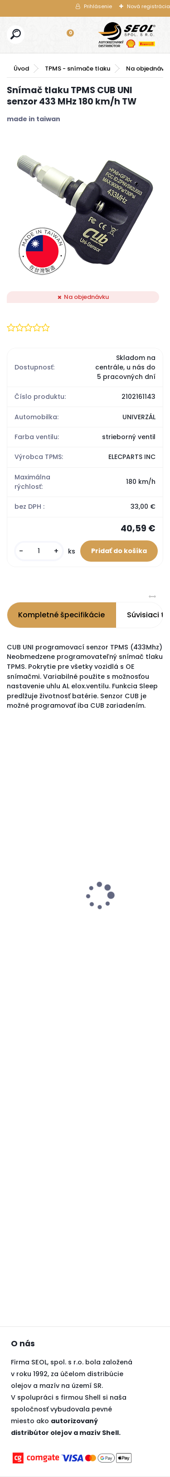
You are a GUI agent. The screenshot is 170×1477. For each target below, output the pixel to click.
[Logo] (127, 35)
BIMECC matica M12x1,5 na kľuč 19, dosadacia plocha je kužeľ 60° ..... (52, 850)
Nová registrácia (148, 6)
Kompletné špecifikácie (61, 615)
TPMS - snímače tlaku (77, 68)
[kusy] (39, 551)
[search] (15, 34)
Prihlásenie (98, 6)
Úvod (21, 68)
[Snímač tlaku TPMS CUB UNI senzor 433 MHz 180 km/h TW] (85, 207)
